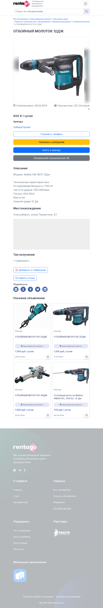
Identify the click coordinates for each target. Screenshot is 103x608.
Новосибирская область (41, 19)
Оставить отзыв (25, 277)
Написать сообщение (51, 142)
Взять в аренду (51, 150)
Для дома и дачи (60, 19)
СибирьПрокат (22, 127)
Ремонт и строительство (26, 22)
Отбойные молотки (81, 22)
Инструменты (44, 22)
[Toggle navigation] (85, 4)
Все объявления (20, 19)
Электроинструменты (61, 22)
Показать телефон (51, 134)
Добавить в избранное (30, 270)
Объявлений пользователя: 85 (51, 158)
